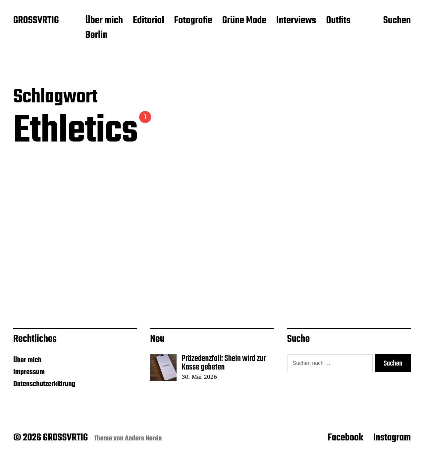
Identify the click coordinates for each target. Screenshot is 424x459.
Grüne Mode (244, 21)
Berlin (96, 35)
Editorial (148, 21)
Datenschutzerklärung (44, 384)
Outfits (338, 21)
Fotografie (193, 21)
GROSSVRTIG (36, 21)
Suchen (397, 21)
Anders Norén (143, 438)
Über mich (104, 21)
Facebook (345, 437)
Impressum (29, 372)
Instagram (392, 437)
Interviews (296, 21)
